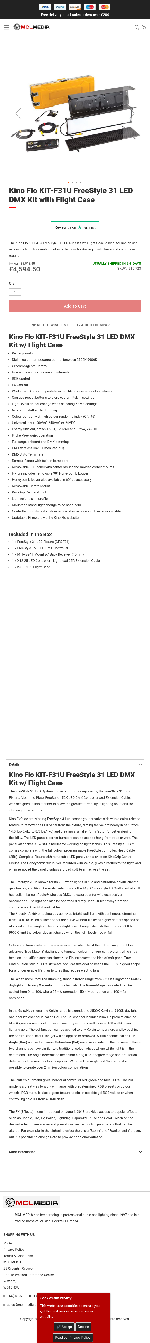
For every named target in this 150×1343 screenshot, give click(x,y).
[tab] (75, 764)
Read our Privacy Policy (72, 1338)
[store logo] (31, 27)
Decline (83, 1327)
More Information (22, 1152)
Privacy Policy (13, 1250)
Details (14, 764)
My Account (12, 1243)
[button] (18, 113)
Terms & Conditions (18, 1256)
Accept (66, 1327)
